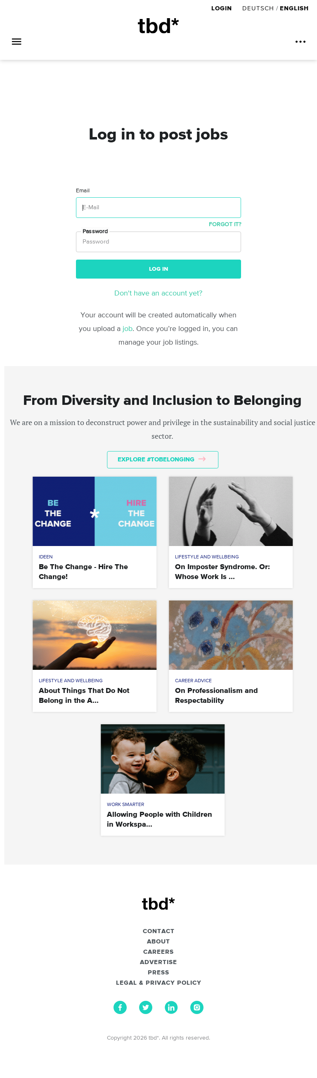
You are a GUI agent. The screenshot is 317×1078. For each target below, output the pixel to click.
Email (83, 191)
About (158, 942)
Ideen (46, 557)
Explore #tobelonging (162, 459)
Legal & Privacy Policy (158, 983)
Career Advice (193, 680)
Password (95, 231)
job (127, 329)
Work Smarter (125, 804)
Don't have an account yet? (158, 293)
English (294, 8)
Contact (159, 931)
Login (222, 8)
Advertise (158, 962)
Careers (158, 952)
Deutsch (258, 8)
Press (158, 973)
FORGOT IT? (225, 224)
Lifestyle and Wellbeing (207, 557)
